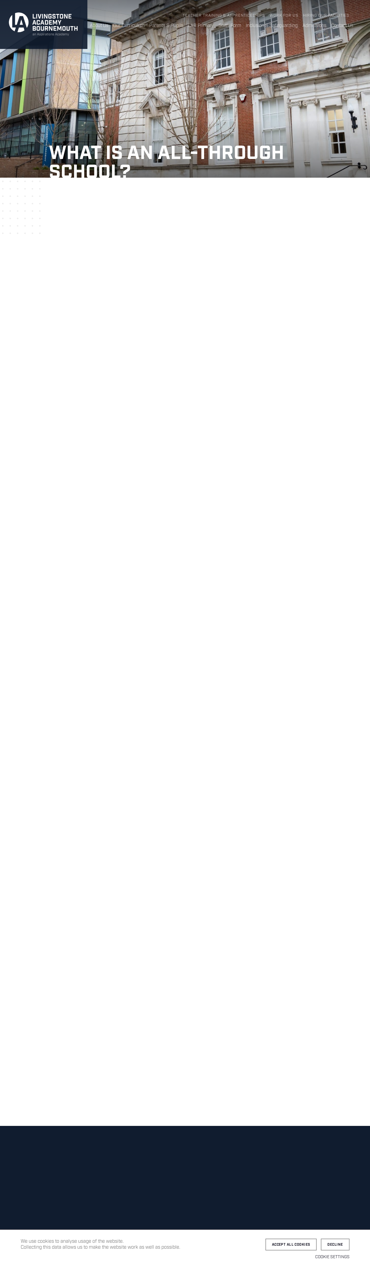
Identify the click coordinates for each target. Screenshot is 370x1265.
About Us (99, 26)
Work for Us (284, 15)
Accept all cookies (291, 1244)
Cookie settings (332, 1257)
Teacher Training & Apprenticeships (224, 15)
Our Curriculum (129, 26)
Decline (335, 1244)
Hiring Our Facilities (326, 15)
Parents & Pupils (166, 26)
